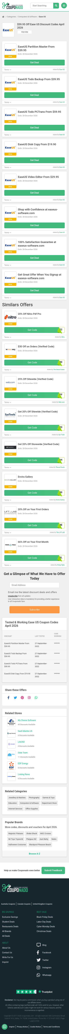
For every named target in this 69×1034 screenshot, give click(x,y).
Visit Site (24, 32)
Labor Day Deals (44, 922)
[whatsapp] (36, 698)
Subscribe (34, 609)
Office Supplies (32, 809)
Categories (11, 17)
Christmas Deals (44, 931)
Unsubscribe (13, 596)
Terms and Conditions (51, 1027)
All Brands (6, 931)
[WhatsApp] (6, 1027)
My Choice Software (27, 720)
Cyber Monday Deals (46, 926)
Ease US (42, 17)
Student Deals (8, 922)
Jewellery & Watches (16, 798)
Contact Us (7, 952)
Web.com (62, 402)
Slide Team (23, 753)
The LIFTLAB (60, 532)
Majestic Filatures (15, 833)
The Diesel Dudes (59, 369)
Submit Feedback (53, 870)
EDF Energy (23, 763)
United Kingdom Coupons (42, 904)
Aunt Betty (44, 839)
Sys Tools (61, 435)
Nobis (54, 839)
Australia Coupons (8, 904)
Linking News (24, 774)
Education (12, 803)
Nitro (63, 337)
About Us (6, 948)
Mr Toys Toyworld (15, 839)
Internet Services (15, 809)
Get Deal (34, 62)
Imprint (5, 962)
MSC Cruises (45, 833)
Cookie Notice (35, 1027)
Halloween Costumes (17, 844)
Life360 (21, 742)
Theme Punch (60, 467)
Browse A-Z (34, 853)
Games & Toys (49, 798)
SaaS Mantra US (25, 731)
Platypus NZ (31, 839)
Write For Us (7, 957)
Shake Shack (31, 833)
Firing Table (61, 565)
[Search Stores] (56, 6)
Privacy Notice (22, 1027)
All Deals (6, 936)
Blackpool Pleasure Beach (40, 844)
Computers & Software (27, 17)
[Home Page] (4, 17)
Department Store (49, 803)
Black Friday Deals (45, 917)
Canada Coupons (23, 904)
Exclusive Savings (10, 917)
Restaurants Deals (10, 926)
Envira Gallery (60, 500)
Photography (34, 798)
